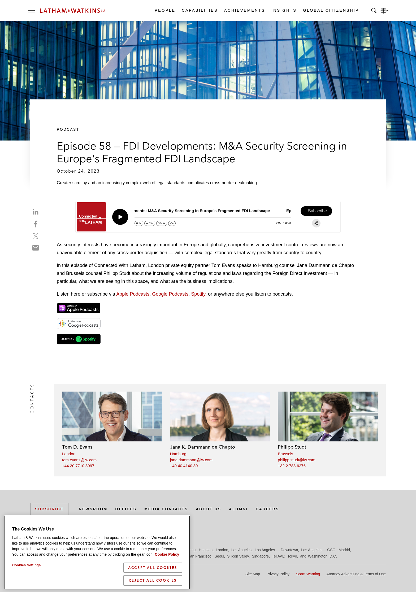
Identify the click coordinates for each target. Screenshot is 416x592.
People (165, 10)
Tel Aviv (278, 556)
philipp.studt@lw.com (296, 460)
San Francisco (199, 556)
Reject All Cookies (153, 580)
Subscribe (49, 509)
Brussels (285, 453)
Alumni (238, 509)
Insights (283, 10)
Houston (206, 550)
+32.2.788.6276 (292, 465)
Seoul (219, 556)
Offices (126, 509)
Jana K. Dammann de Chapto (202, 447)
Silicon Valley (238, 556)
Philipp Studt (292, 447)
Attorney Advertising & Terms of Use (356, 574)
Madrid (344, 550)
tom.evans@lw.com (79, 460)
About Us (208, 509)
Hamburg (178, 453)
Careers (267, 509)
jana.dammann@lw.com (191, 460)
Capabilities (199, 10)
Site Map (252, 574)
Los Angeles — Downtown (276, 550)
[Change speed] (139, 223)
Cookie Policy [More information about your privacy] (167, 554)
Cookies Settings (26, 565)
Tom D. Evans (77, 447)
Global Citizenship (330, 10)
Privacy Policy (277, 574)
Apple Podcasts (132, 294)
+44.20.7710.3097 (78, 465)
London (68, 453)
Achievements (244, 10)
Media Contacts (166, 509)
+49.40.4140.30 (184, 465)
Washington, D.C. (322, 556)
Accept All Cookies (152, 567)
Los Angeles (241, 550)
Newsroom (93, 509)
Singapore (260, 556)
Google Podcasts (170, 294)
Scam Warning (308, 574)
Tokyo (292, 556)
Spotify (198, 294)
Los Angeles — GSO (318, 550)
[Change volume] (172, 223)
